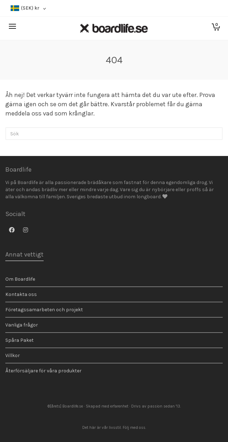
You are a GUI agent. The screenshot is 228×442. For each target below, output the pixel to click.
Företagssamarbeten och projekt (44, 310)
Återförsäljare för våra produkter (43, 371)
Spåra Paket (19, 340)
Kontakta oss (21, 294)
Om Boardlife (20, 279)
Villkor (12, 355)
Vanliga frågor (21, 325)
